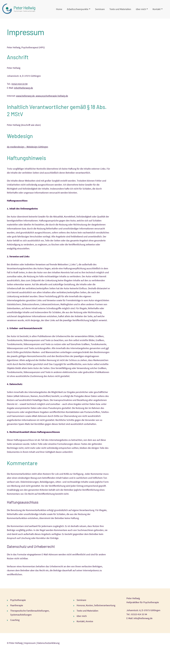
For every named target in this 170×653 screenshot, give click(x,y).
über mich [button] (141, 9)
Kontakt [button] (157, 9)
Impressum (30, 642)
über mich (82, 615)
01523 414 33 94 (19, 83)
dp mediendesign (15, 146)
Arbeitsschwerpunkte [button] (77, 9)
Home (59, 9)
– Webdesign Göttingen (36, 146)
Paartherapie (16, 605)
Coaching (15, 619)
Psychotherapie (18, 600)
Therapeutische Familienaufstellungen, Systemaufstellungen (29, 612)
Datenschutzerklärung (48, 642)
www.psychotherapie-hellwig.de (52, 95)
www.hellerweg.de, (26, 95)
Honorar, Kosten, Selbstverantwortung (96, 605)
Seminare (100, 9)
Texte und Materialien (120, 9)
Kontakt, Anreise (85, 621)
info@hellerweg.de (23, 87)
